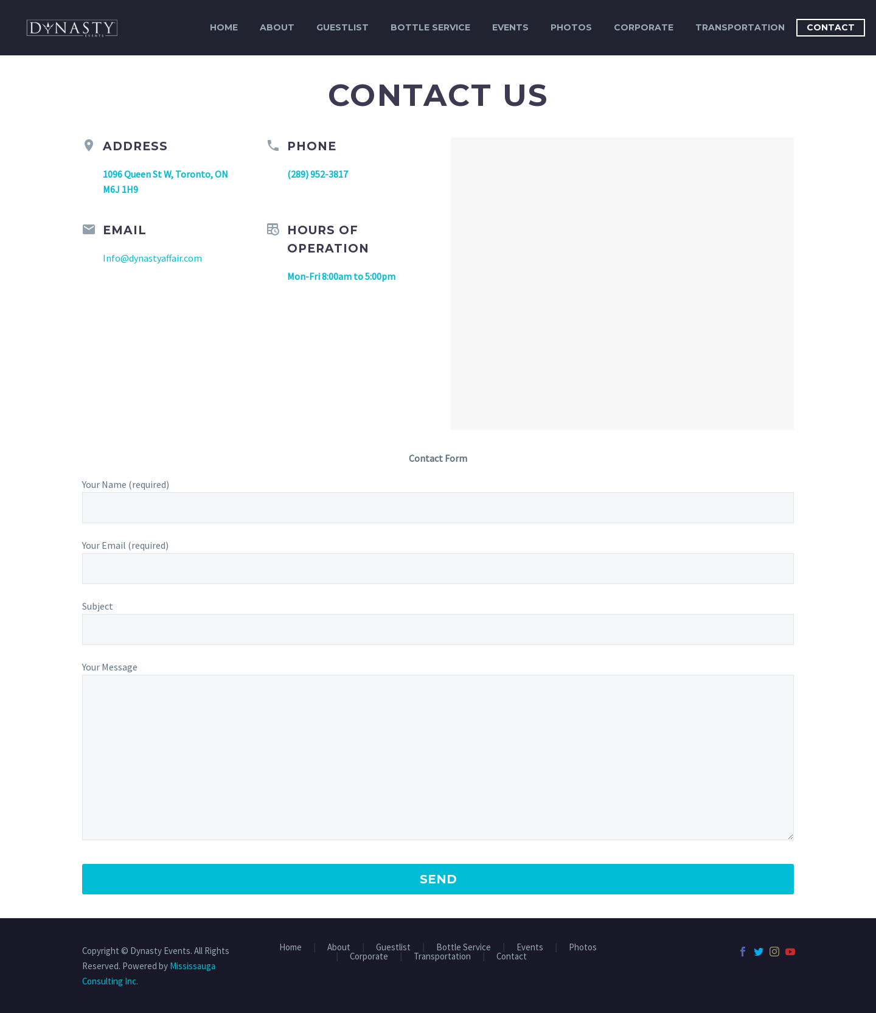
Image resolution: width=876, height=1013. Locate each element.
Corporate (643, 27)
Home (224, 27)
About (277, 27)
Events (510, 27)
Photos (571, 27)
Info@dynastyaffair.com (152, 258)
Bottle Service (430, 27)
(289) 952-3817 (317, 174)
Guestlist (342, 27)
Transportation (740, 27)
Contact (831, 27)
